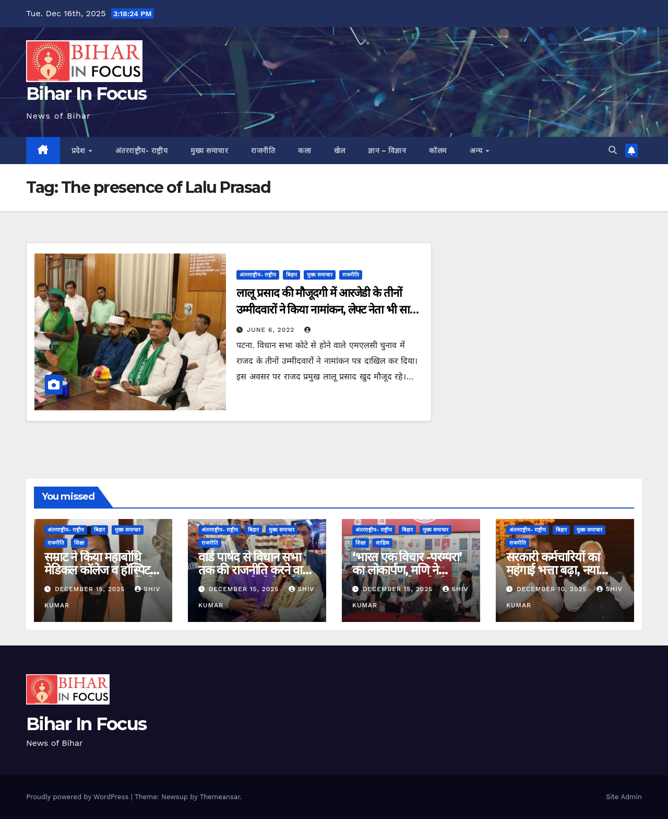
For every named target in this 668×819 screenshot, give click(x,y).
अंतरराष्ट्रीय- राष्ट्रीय (141, 150)
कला (304, 150)
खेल (339, 150)
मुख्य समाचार (209, 150)
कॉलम (438, 150)
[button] (613, 150)
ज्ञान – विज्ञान (387, 150)
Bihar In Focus (86, 94)
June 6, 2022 (272, 329)
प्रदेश (79, 150)
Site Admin (624, 797)
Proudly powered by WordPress (78, 797)
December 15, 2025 (91, 589)
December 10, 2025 (553, 589)
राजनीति (263, 150)
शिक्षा (79, 543)
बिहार (291, 275)
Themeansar (220, 797)
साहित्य (382, 543)
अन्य (477, 150)
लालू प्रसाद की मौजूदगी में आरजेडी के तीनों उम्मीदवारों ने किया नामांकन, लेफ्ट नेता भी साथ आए (326, 309)
